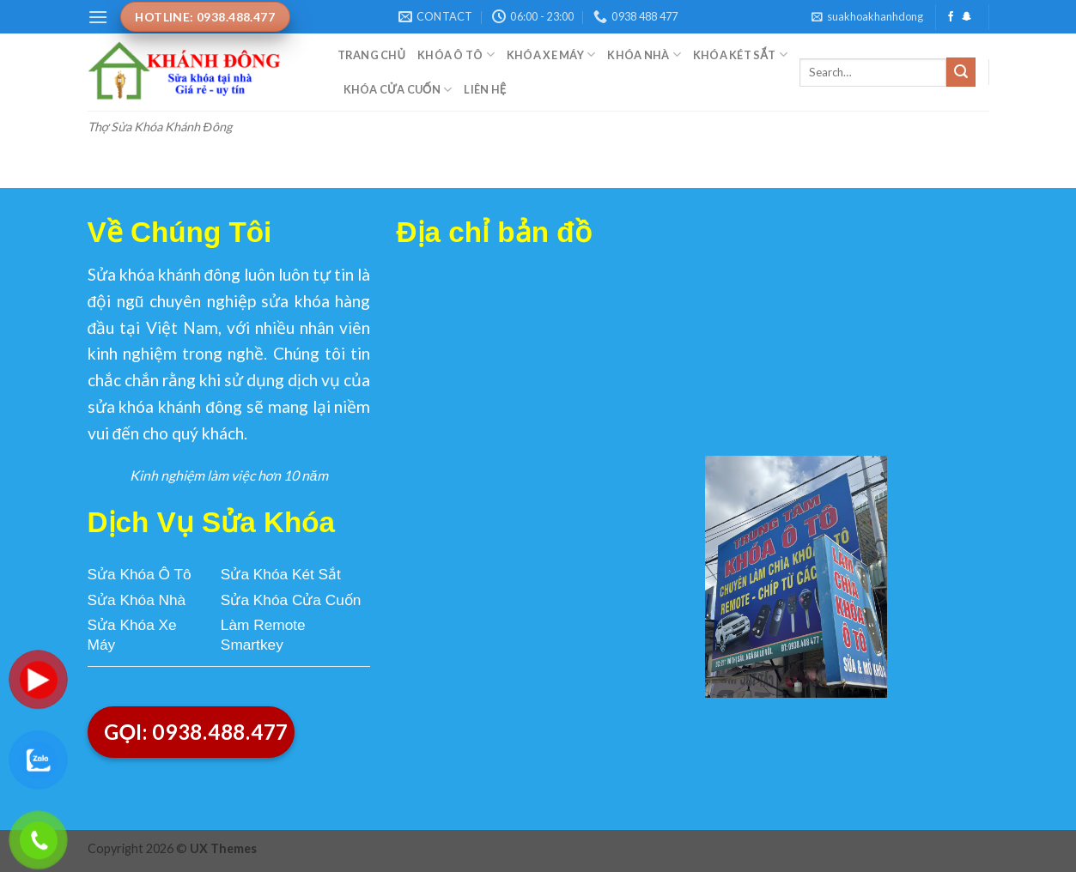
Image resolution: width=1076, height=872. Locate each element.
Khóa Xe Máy (551, 54)
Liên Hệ (485, 89)
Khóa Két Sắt (740, 54)
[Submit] (961, 72)
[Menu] (98, 16)
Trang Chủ (371, 55)
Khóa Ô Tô (456, 54)
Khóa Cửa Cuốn (398, 90)
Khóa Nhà (644, 54)
